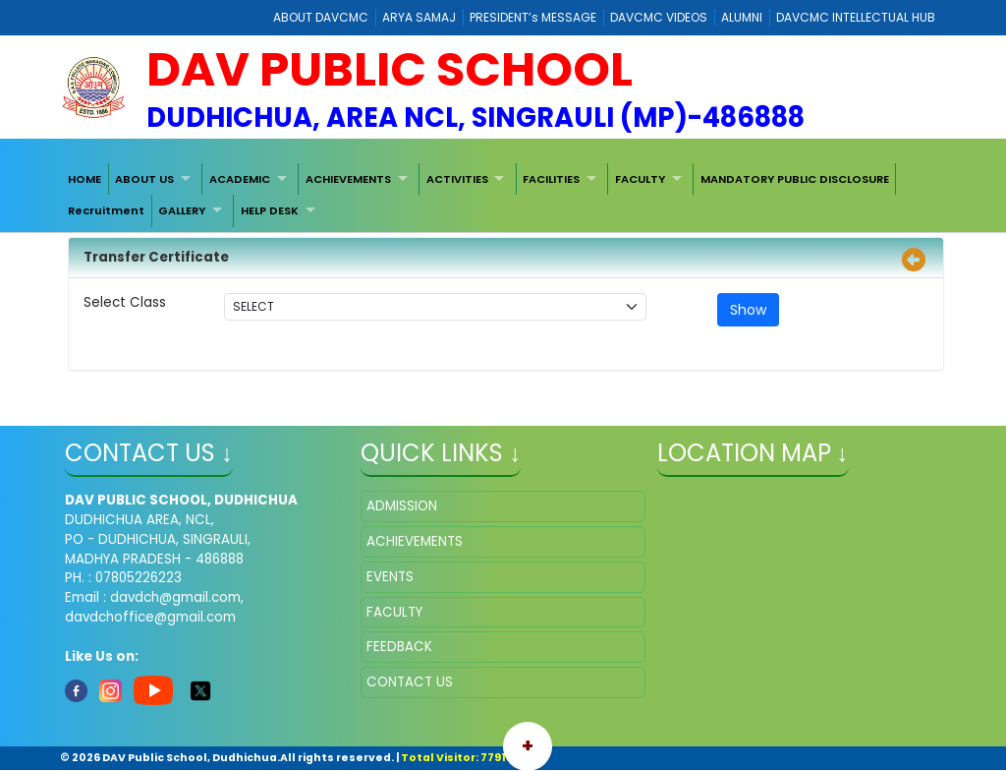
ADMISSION (401, 506)
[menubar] (503, 195)
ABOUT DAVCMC (320, 17)
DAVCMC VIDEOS (658, 17)
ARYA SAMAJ (419, 17)
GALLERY (181, 210)
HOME (84, 179)
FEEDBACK (399, 646)
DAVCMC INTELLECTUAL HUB (855, 17)
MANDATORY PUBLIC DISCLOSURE (794, 179)
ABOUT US (144, 179)
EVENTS (390, 576)
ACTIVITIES (457, 179)
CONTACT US (409, 682)
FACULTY (640, 179)
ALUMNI (741, 17)
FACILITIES (551, 179)
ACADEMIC (239, 179)
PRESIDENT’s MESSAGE (533, 17)
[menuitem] (84, 179)
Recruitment (106, 210)
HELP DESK (270, 210)
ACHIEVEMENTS (348, 179)
